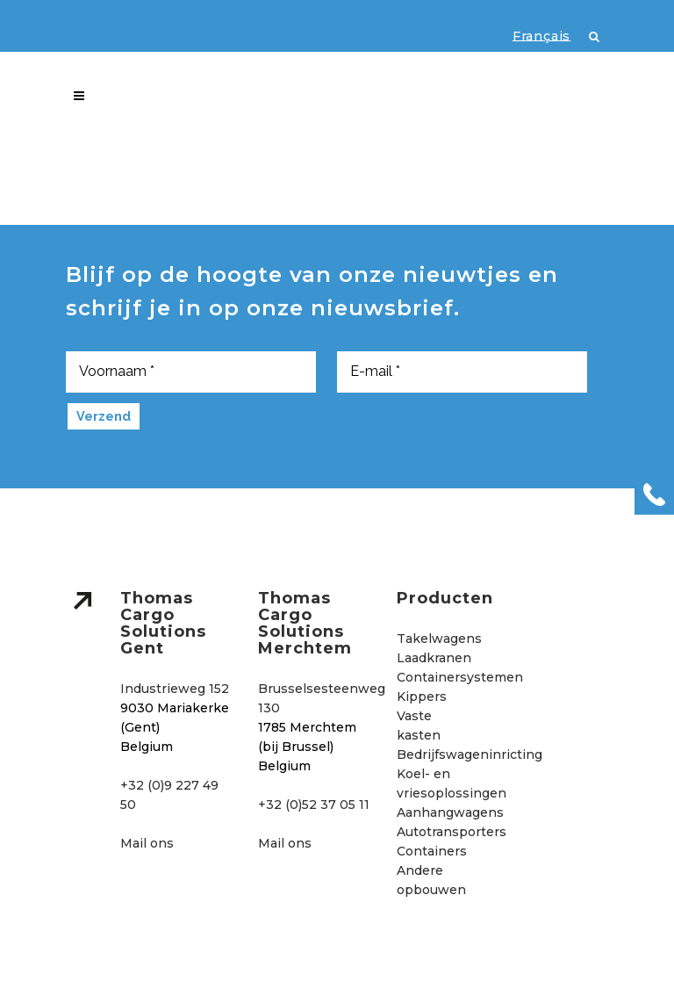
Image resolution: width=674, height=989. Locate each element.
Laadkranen (434, 658)
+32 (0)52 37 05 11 (313, 804)
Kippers (422, 696)
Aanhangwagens (450, 812)
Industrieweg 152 (174, 689)
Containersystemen (460, 677)
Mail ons (147, 843)
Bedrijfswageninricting (469, 754)
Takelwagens (439, 638)
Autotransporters (451, 832)
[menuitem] (532, 35)
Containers (432, 851)
